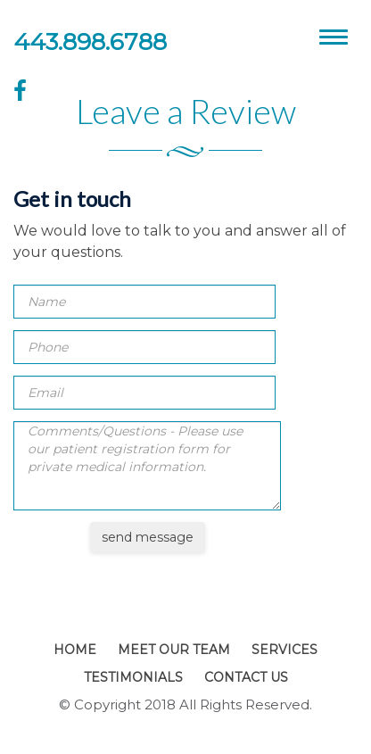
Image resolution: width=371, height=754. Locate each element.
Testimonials (133, 677)
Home (75, 650)
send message (148, 537)
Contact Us (246, 677)
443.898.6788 (90, 42)
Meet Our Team (174, 650)
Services (284, 650)
